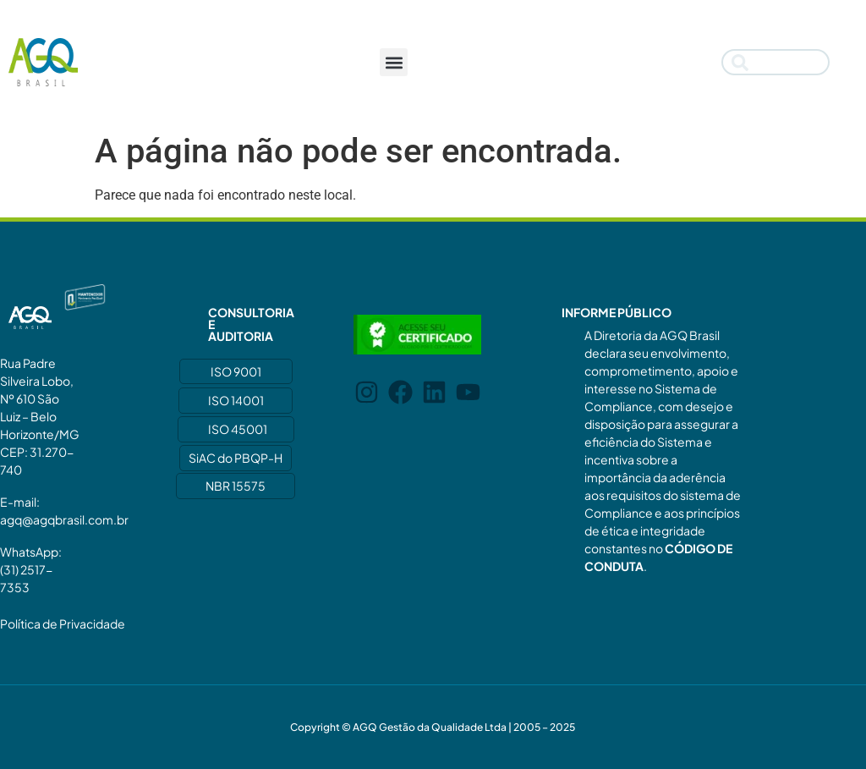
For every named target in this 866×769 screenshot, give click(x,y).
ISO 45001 (237, 429)
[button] (394, 62)
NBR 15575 (236, 485)
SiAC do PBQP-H (235, 457)
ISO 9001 (236, 371)
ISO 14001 (236, 400)
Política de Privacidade (62, 623)
